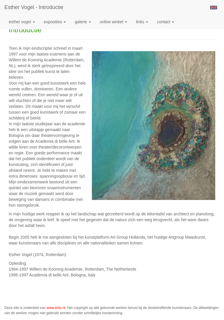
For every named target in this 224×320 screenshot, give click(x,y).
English (213, 7)
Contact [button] (165, 21)
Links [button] (142, 21)
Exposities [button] (55, 21)
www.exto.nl (56, 308)
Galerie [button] (83, 21)
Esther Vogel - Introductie (33, 7)
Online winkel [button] (113, 21)
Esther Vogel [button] (22, 21)
